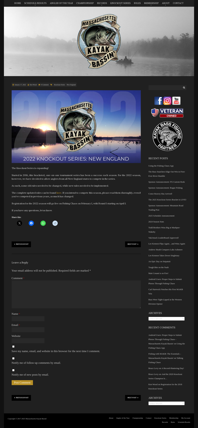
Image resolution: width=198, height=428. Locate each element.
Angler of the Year (61, 3)
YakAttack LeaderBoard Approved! (163, 238)
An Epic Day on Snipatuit (159, 261)
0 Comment (45, 85)
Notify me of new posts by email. (30, 374)
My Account (185, 418)
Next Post (133, 244)
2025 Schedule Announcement (161, 215)
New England (71, 85)
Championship (85, 3)
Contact (178, 3)
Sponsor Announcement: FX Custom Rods (166, 182)
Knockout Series (120, 3)
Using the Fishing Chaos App (161, 166)
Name (16, 313)
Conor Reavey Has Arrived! (160, 193)
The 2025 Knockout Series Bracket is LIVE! (167, 199)
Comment (18, 278)
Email (16, 325)
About (166, 3)
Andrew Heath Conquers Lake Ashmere (165, 249)
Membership (151, 3)
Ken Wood (33, 85)
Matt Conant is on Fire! (158, 273)
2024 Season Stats (156, 221)
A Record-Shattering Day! (173, 368)
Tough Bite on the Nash (158, 267)
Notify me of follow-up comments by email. (36, 362)
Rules (137, 3)
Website (16, 336)
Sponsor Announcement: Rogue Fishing (165, 188)
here (59, 192)
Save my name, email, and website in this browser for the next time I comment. (56, 351)
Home (17, 3)
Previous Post (21, 244)
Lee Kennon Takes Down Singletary (163, 255)
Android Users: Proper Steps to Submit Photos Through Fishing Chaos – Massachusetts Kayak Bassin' (165, 339)
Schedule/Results (35, 3)
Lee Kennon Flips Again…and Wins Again (166, 243)
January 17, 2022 (20, 85)
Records (102, 3)
